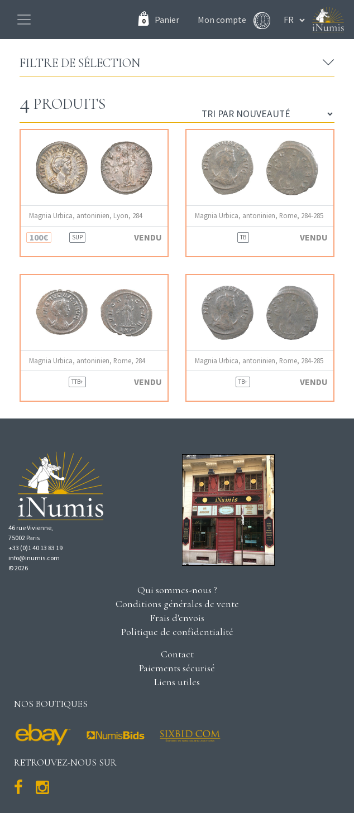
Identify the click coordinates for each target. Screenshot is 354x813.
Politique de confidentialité (177, 632)
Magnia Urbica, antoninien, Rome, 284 (87, 361)
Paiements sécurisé (177, 668)
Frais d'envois (177, 618)
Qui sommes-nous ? (177, 590)
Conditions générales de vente (177, 604)
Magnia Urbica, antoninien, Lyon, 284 (85, 215)
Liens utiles (177, 682)
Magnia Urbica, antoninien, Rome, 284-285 (259, 215)
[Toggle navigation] (24, 19)
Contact (177, 654)
